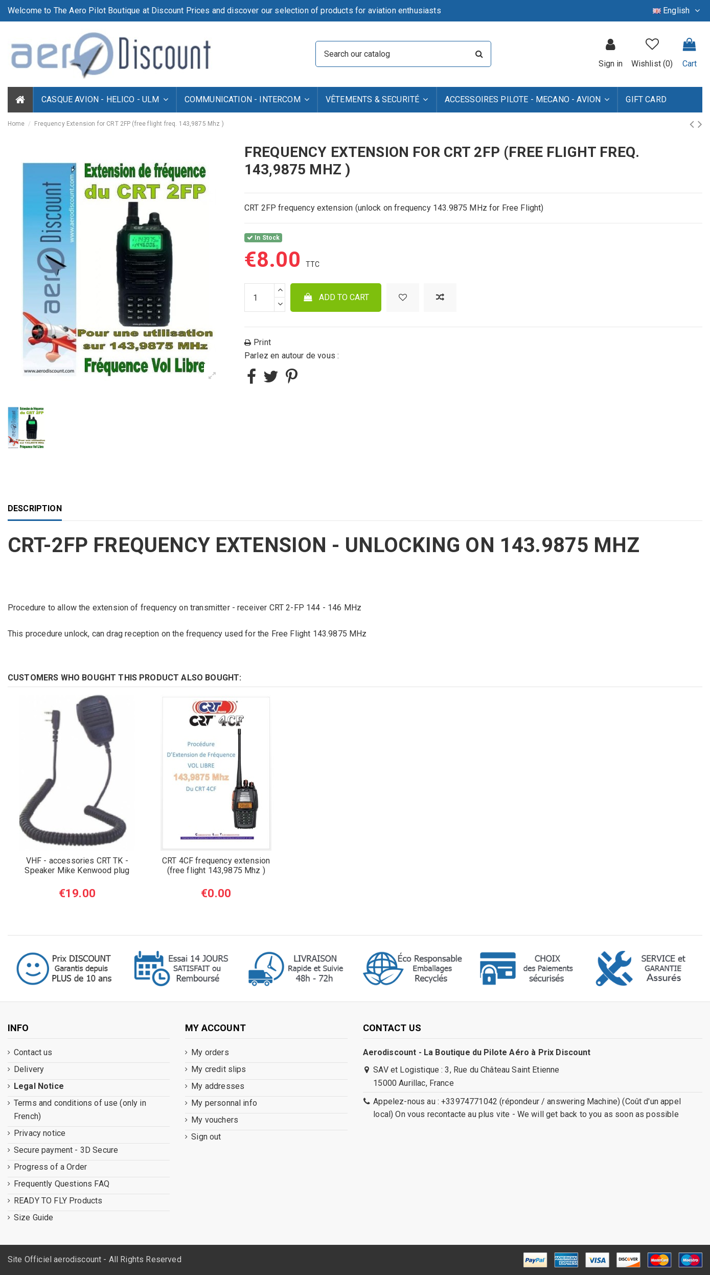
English (677, 10)
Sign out (206, 1137)
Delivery (29, 1069)
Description (35, 508)
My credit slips (218, 1069)
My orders (209, 1052)
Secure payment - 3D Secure (66, 1150)
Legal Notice (39, 1086)
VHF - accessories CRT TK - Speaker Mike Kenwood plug (77, 865)
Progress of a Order (50, 1167)
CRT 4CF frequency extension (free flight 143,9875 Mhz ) (216, 865)
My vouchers (214, 1120)
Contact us (33, 1052)
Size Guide (34, 1217)
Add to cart (336, 297)
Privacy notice (39, 1133)
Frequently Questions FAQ (61, 1184)
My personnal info (224, 1103)
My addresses (217, 1086)
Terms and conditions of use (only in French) (80, 1109)
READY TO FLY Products (58, 1200)
